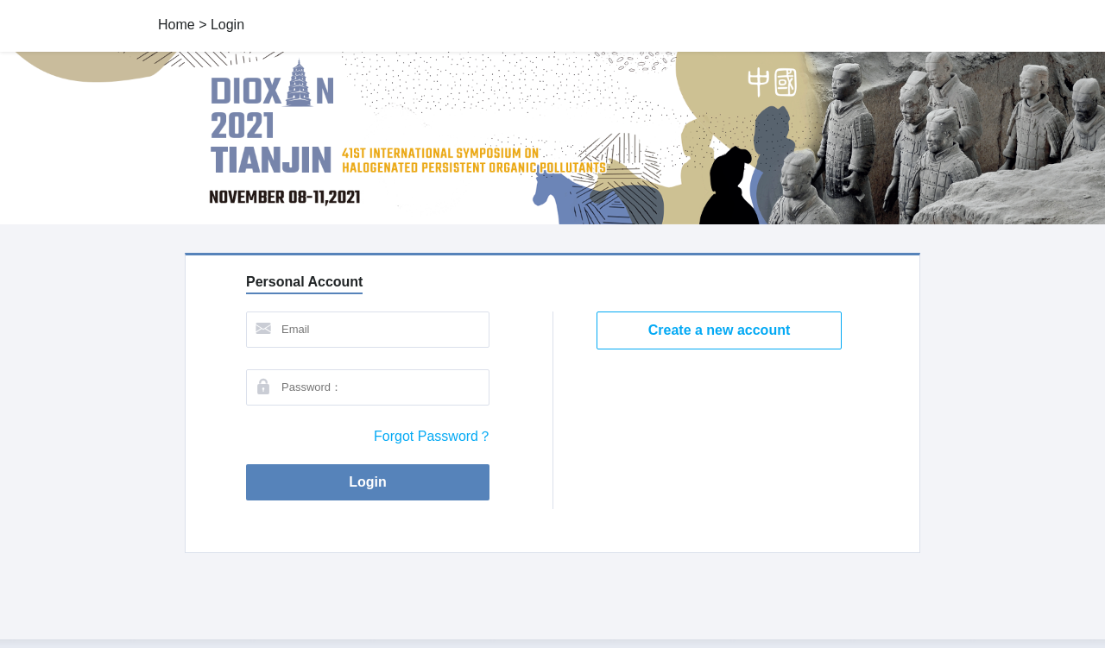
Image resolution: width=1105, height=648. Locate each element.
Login (381, 482)
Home (176, 24)
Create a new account (719, 330)
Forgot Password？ (433, 436)
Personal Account (304, 281)
